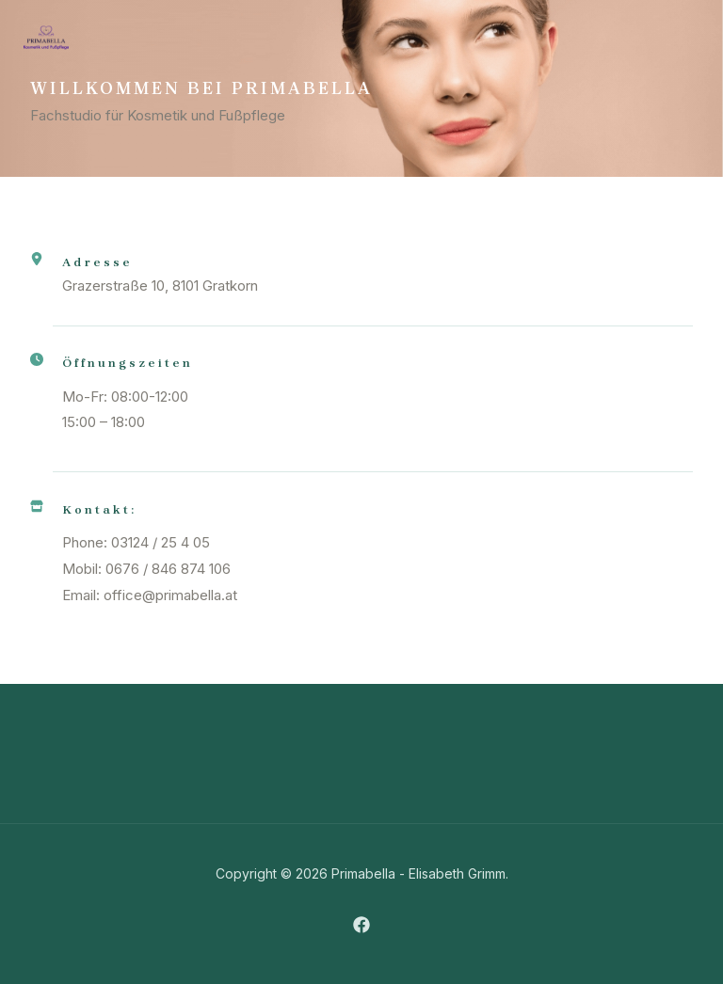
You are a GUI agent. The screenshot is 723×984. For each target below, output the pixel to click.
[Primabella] (46, 38)
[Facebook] (361, 924)
